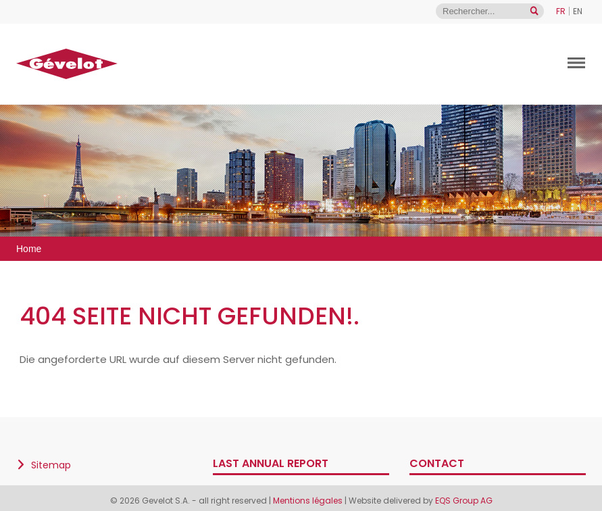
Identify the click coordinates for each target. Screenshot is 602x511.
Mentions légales (309, 500)
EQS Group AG (464, 500)
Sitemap (51, 465)
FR (561, 11)
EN (577, 11)
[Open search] (534, 11)
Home (28, 248)
